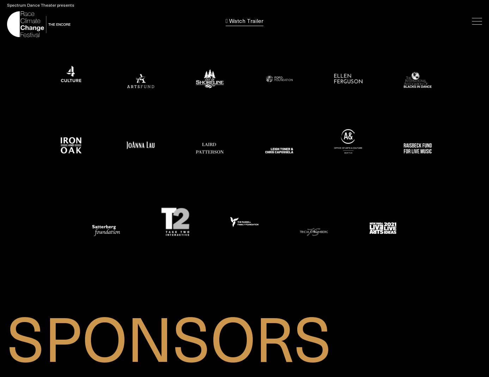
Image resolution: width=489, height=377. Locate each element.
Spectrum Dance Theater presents (40, 6)
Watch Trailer (244, 21)
